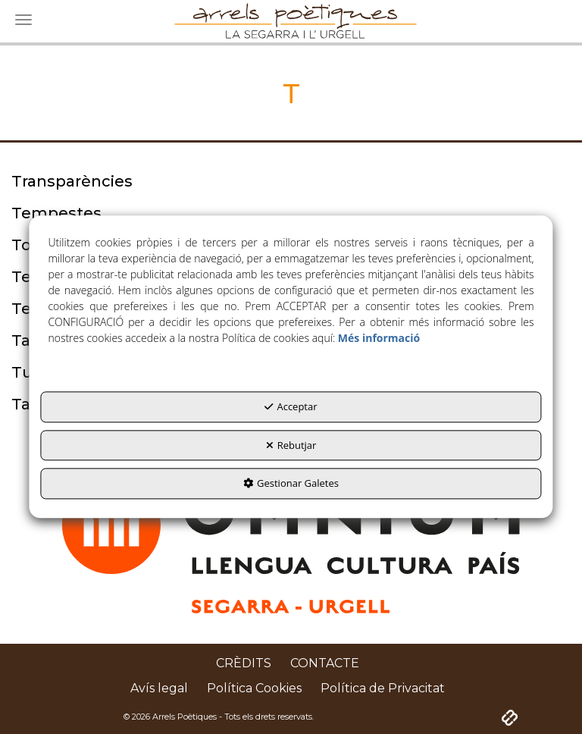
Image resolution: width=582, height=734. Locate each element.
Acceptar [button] (290, 407)
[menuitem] (243, 663)
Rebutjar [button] (291, 445)
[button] (243, 663)
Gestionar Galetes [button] (291, 484)
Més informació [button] (379, 338)
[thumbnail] (291, 181)
